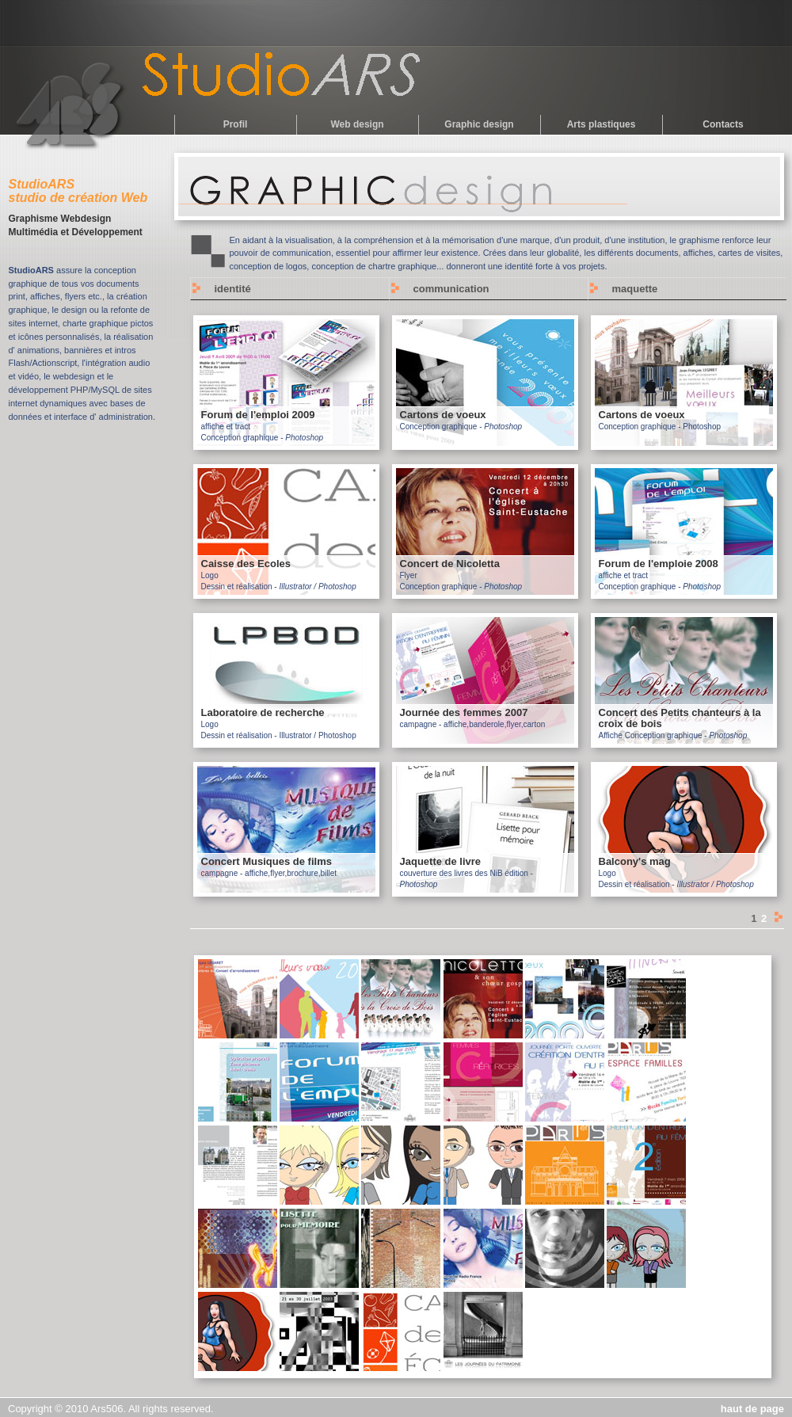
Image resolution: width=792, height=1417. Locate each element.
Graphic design (478, 124)
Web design (356, 124)
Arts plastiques (601, 124)
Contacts (723, 124)
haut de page (752, 1409)
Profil (235, 124)
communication (451, 289)
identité (233, 289)
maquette (635, 289)
